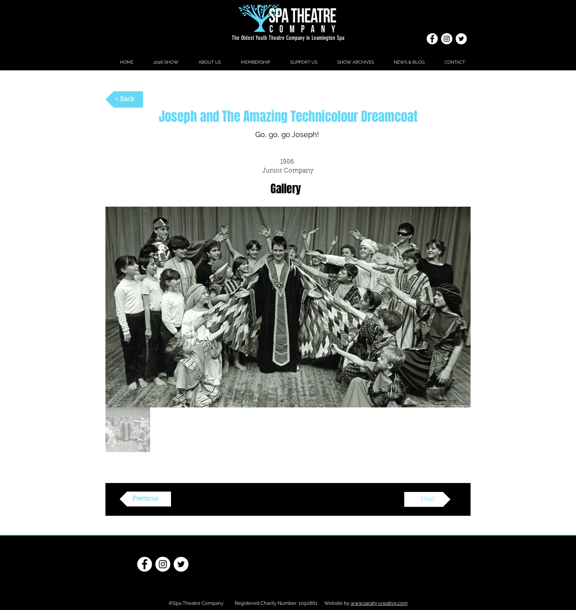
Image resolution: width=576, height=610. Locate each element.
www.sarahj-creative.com (379, 603)
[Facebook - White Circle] (432, 38)
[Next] (427, 499)
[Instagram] (446, 38)
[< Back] (124, 99)
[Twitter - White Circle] (461, 38)
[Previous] (145, 499)
